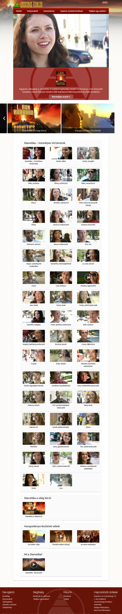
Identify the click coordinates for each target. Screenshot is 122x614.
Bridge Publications (101, 607)
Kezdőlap (6, 596)
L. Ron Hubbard (100, 599)
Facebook (67, 596)
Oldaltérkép (7, 607)
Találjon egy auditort (97, 11)
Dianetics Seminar (9, 605)
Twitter (66, 599)
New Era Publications (102, 610)
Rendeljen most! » (61, 96)
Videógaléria (7, 602)
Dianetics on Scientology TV (105, 596)
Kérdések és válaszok (41, 596)
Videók (19, 11)
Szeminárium (49, 11)
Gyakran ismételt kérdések (71, 11)
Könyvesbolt (32, 11)
